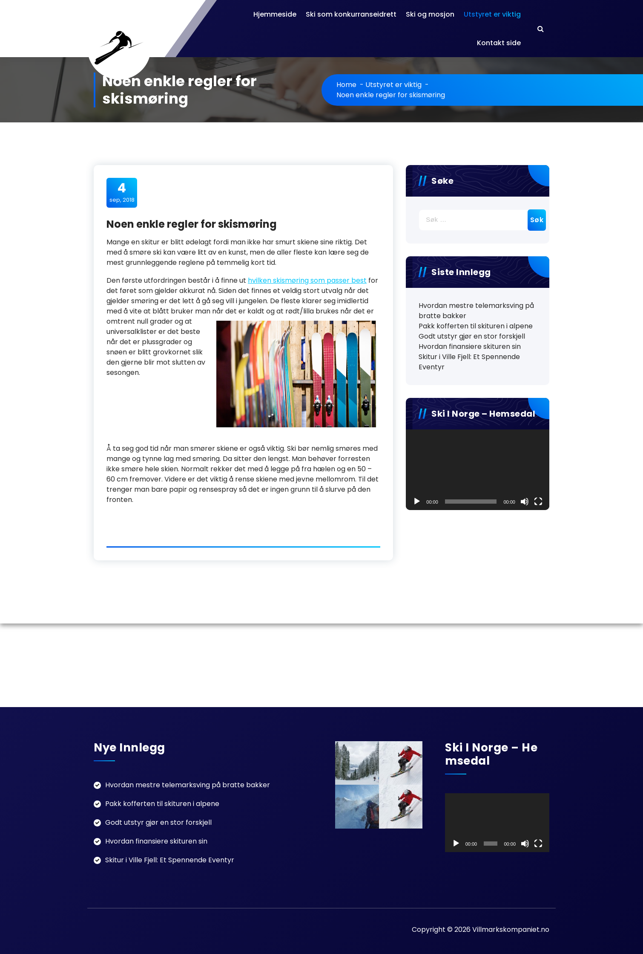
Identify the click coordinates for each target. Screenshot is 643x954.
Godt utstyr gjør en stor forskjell (472, 336)
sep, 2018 (122, 192)
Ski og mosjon (430, 14)
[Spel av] (417, 501)
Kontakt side (499, 43)
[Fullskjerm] (538, 501)
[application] (477, 469)
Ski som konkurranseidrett (351, 14)
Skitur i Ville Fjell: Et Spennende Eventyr (469, 362)
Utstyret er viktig (492, 14)
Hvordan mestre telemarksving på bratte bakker (476, 311)
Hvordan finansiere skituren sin (470, 346)
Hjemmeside (274, 14)
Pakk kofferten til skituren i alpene (476, 326)
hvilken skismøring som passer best (307, 280)
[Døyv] (524, 501)
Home (346, 85)
